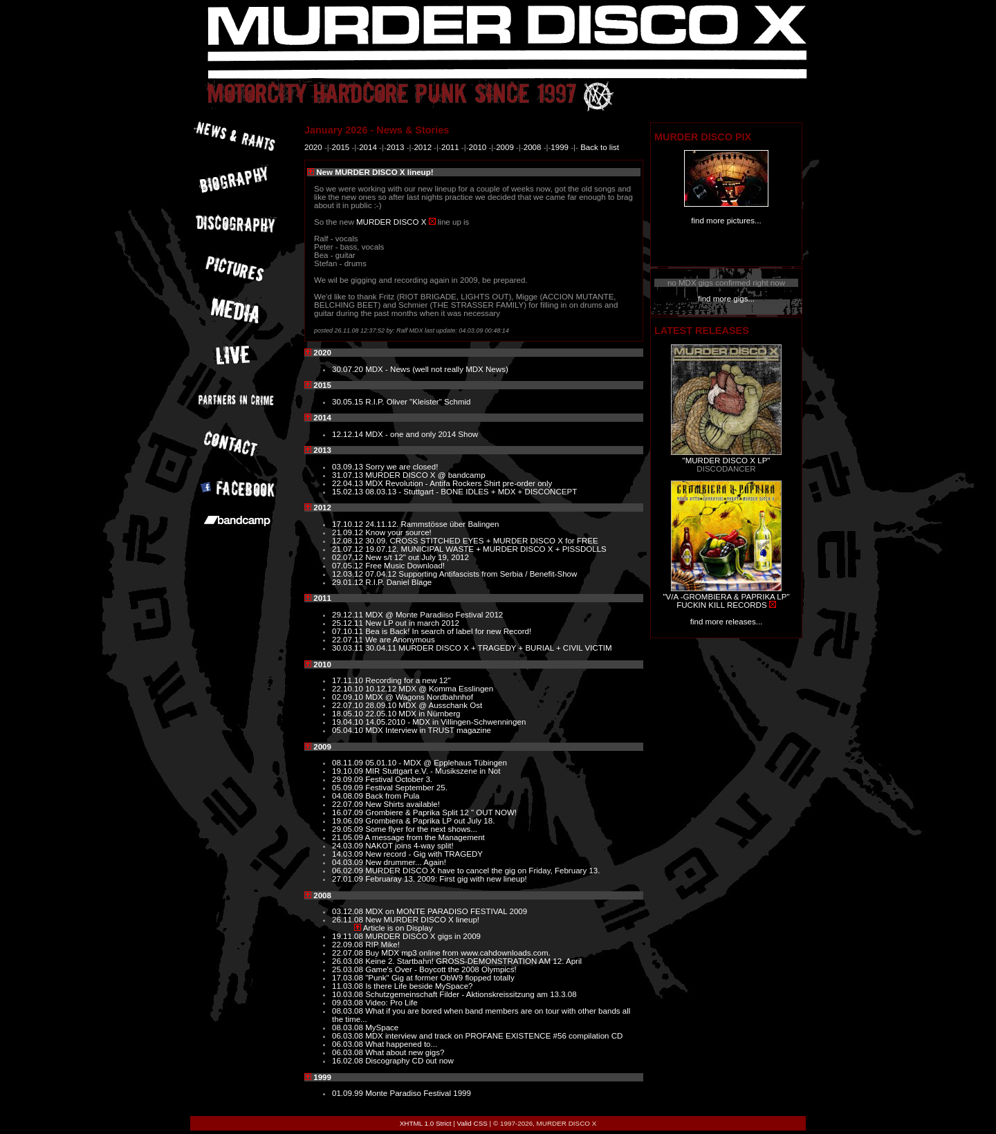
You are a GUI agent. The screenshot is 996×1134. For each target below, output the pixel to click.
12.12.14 (348, 434)
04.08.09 (348, 796)
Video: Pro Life (391, 1002)
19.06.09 (348, 821)
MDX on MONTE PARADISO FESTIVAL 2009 (446, 911)
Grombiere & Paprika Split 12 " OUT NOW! (441, 812)
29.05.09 (348, 829)
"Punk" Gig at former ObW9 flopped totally (440, 978)
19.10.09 (348, 771)
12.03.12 (348, 574)
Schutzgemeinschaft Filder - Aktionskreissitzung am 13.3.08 (471, 994)
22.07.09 (348, 804)
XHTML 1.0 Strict (426, 1123)
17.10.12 (348, 524)
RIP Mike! (382, 944)
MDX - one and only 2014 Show (421, 434)
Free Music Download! (405, 565)
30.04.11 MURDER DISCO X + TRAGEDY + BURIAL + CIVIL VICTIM (488, 648)
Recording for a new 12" (408, 680)
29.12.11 (348, 615)
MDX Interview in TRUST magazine (428, 730)
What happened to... (401, 1044)
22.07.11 (348, 639)
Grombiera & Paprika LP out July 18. (430, 821)
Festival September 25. (406, 787)
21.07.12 (348, 549)
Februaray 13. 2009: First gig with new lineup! (446, 879)
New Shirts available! (402, 804)
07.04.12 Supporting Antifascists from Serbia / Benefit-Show (471, 574)
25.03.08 (348, 969)
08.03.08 (348, 1011)
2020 (313, 147)
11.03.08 (348, 986)
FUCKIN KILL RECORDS (721, 605)
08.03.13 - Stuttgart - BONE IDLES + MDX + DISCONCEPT (471, 491)
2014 (368, 147)
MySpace (381, 1027)
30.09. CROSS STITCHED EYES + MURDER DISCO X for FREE (481, 541)
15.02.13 (348, 491)
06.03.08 (348, 1036)
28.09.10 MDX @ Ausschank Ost (423, 705)
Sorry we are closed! (401, 467)
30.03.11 (348, 648)
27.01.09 (348, 879)
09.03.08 (348, 1002)
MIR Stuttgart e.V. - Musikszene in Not (432, 771)
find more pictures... (726, 220)
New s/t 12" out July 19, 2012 (417, 557)
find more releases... (726, 621)
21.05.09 (348, 837)
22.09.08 (348, 944)
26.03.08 (348, 961)
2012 (423, 147)
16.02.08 (348, 1061)
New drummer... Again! (405, 862)
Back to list (599, 147)
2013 (396, 147)
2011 (450, 147)
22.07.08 (348, 953)
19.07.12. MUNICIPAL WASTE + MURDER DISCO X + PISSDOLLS (486, 549)
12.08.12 (348, 541)
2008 (533, 147)
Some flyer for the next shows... (421, 829)
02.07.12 (348, 557)
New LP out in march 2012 (412, 623)
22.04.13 (348, 483)
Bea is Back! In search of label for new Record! (448, 631)
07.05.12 (348, 565)
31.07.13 (348, 475)
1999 (560, 147)
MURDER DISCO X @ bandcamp (425, 475)
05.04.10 (348, 730)
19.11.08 (348, 936)
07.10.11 (348, 631)
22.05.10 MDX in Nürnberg (412, 713)
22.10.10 (348, 689)
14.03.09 (348, 854)
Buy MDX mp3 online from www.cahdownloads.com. (458, 953)
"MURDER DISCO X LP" (727, 460)
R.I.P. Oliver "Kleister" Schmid (417, 402)
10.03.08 (348, 994)
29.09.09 (348, 779)
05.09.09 (348, 787)
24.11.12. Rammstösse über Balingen (432, 524)
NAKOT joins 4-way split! (409, 846)
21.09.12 (348, 532)
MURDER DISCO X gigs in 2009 (423, 936)
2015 (341, 147)
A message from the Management (425, 837)
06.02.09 (348, 870)
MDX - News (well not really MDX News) (436, 369)
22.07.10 (348, 705)
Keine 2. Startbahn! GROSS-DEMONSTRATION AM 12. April (473, 961)
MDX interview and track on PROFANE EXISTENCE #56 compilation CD (493, 1036)
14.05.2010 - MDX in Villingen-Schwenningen (445, 722)
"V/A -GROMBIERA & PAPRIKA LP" (726, 597)
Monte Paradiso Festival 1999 (418, 1093)
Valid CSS (472, 1123)
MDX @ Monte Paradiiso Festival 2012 (434, 615)
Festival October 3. (398, 779)
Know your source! (398, 532)
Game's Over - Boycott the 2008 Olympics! (440, 969)
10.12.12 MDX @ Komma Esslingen (429, 689)
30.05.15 (348, 402)
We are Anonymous (400, 639)
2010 (478, 147)
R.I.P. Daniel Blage (398, 582)
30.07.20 (348, 369)
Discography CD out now (409, 1061)
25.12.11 (348, 623)
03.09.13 (348, 467)
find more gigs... (726, 299)
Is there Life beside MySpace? (418, 986)
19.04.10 (348, 722)
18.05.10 (348, 713)
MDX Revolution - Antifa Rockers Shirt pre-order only (458, 483)
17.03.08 (348, 978)
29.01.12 (348, 582)
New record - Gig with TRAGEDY (424, 854)
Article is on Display (398, 928)
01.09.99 (348, 1093)
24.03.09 (348, 846)
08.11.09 (348, 763)
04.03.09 (348, 862)
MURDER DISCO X (391, 222)
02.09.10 (348, 697)
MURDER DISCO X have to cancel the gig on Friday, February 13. (482, 870)
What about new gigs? (404, 1052)
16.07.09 (348, 812)
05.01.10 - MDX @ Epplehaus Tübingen (436, 763)
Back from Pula (392, 796)
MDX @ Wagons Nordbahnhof (419, 697)
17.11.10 (348, 680)
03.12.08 (348, 911)
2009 (505, 147)
